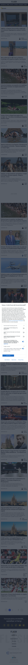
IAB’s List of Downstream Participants (16, 320)
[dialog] (14, 332)
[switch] (23, 328)
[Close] (25, 305)
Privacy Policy (20, 359)
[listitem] (14, 325)
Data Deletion (7, 359)
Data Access (14, 359)
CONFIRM (8, 355)
